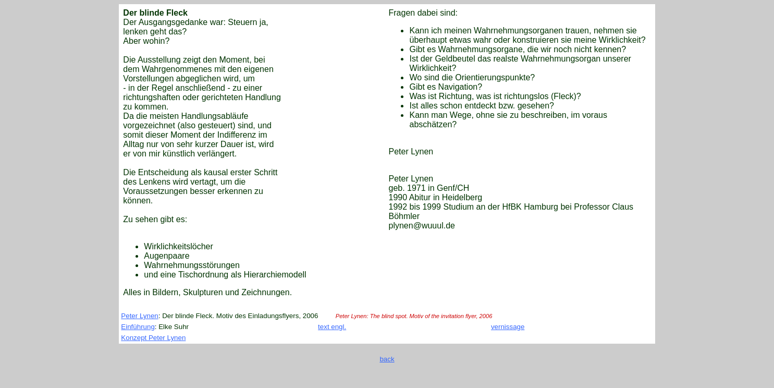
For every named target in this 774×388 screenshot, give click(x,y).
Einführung (137, 327)
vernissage (507, 327)
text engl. (332, 327)
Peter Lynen (139, 316)
